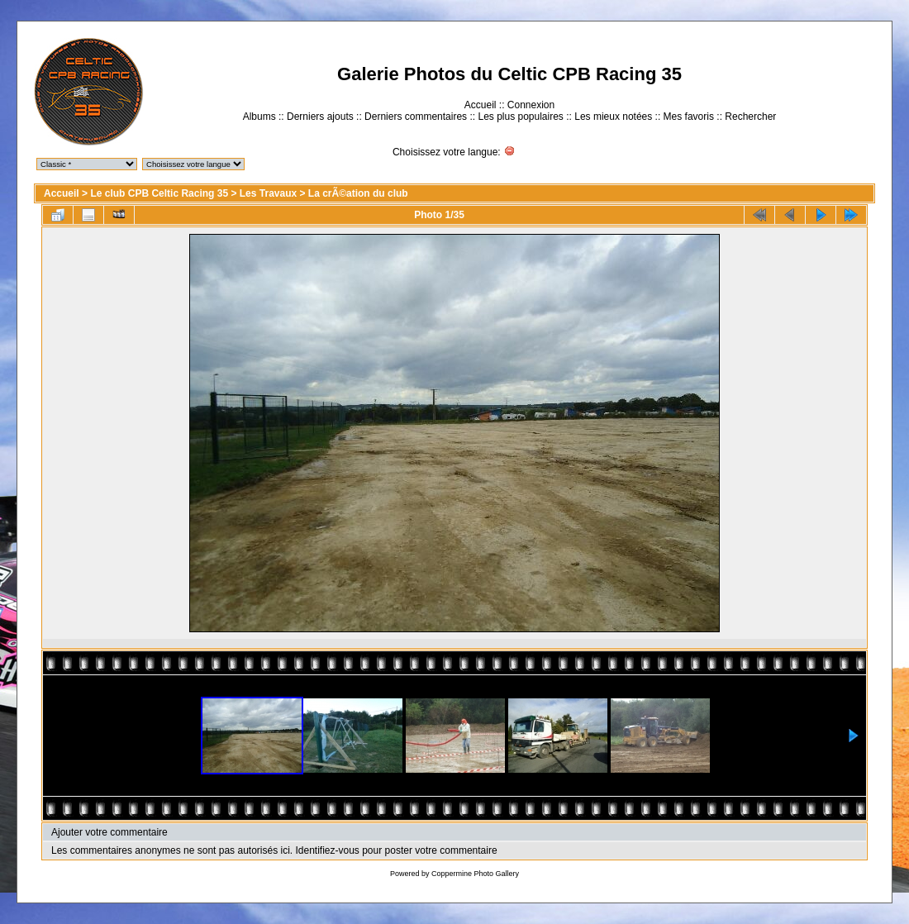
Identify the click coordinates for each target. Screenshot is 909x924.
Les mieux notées (613, 116)
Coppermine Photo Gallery (475, 873)
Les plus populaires (520, 116)
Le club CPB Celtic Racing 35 (159, 193)
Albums (259, 116)
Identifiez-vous (327, 850)
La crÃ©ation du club (358, 193)
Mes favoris (689, 116)
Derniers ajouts (320, 116)
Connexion (530, 105)
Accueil (480, 105)
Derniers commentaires (415, 116)
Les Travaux (268, 193)
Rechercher (750, 116)
